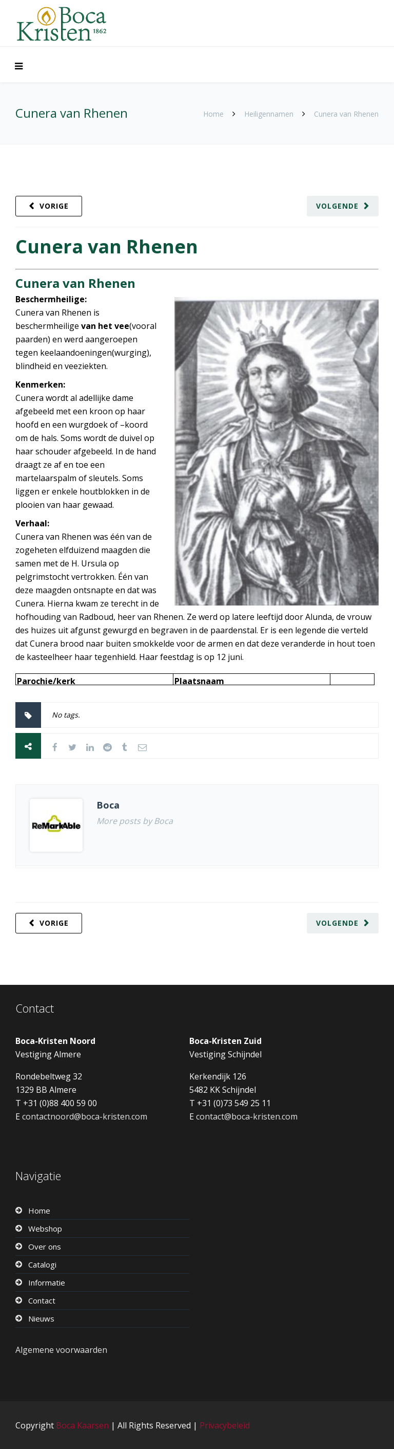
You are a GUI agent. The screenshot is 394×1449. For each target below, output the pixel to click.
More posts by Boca (134, 821)
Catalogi (42, 1264)
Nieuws (41, 1318)
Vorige (54, 206)
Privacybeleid (225, 1425)
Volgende (337, 206)
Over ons (44, 1246)
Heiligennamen (268, 114)
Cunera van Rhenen (106, 246)
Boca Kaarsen (82, 1425)
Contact (41, 1300)
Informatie (46, 1282)
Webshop (45, 1228)
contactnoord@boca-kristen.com (84, 1116)
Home (213, 114)
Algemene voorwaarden (61, 1349)
